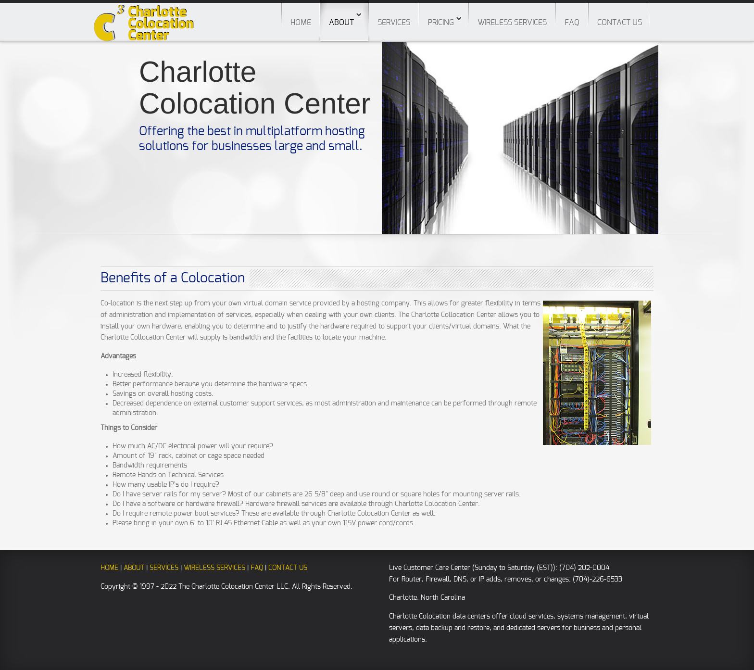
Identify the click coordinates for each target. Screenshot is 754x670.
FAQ (572, 22)
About (344, 13)
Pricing (441, 22)
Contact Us (619, 22)
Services (393, 22)
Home (300, 22)
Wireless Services (512, 22)
